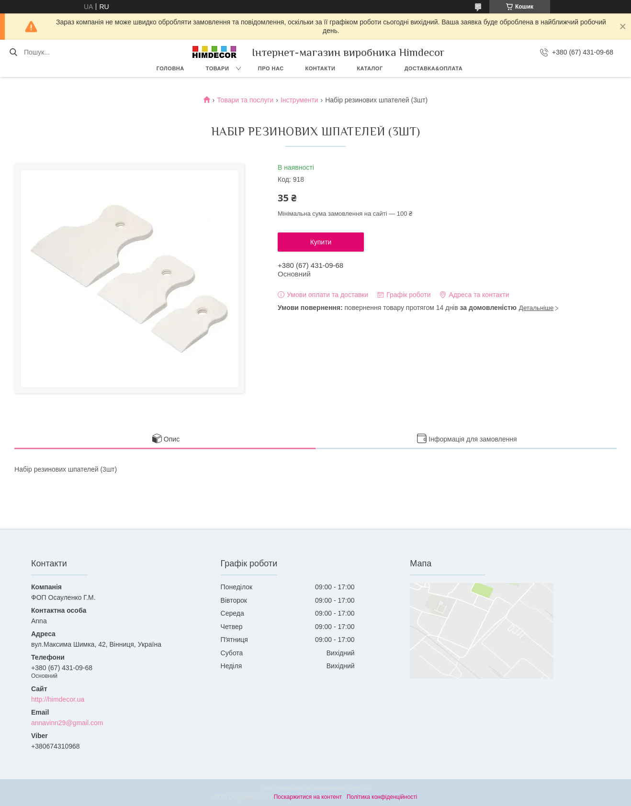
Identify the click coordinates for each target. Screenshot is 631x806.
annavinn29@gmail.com (67, 723)
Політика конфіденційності (382, 797)
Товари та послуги (245, 100)
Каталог (370, 68)
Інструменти (299, 100)
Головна (170, 68)
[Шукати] (13, 52)
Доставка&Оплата (434, 68)
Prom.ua (360, 788)
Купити (321, 242)
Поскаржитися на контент (308, 797)
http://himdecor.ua (57, 699)
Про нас (271, 68)
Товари (217, 68)
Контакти (320, 68)
